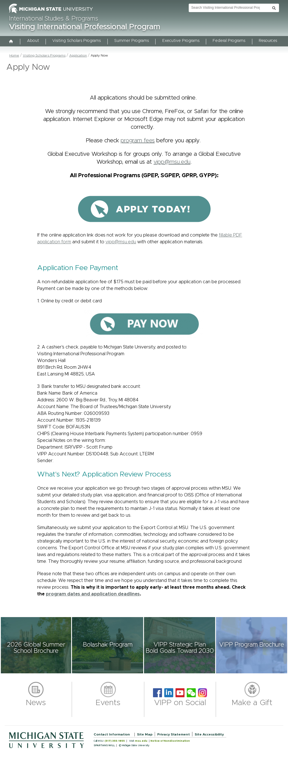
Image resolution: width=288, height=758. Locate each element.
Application (78, 55)
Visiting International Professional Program (84, 27)
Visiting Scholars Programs (76, 41)
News (36, 703)
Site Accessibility (209, 734)
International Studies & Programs (53, 19)
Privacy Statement (173, 734)
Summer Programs (131, 41)
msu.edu (141, 741)
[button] (36, 645)
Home (14, 55)
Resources (268, 41)
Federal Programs (229, 41)
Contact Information (112, 734)
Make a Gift (252, 703)
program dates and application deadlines (93, 594)
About (33, 41)
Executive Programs (180, 41)
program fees (138, 140)
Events (108, 703)
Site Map (144, 734)
